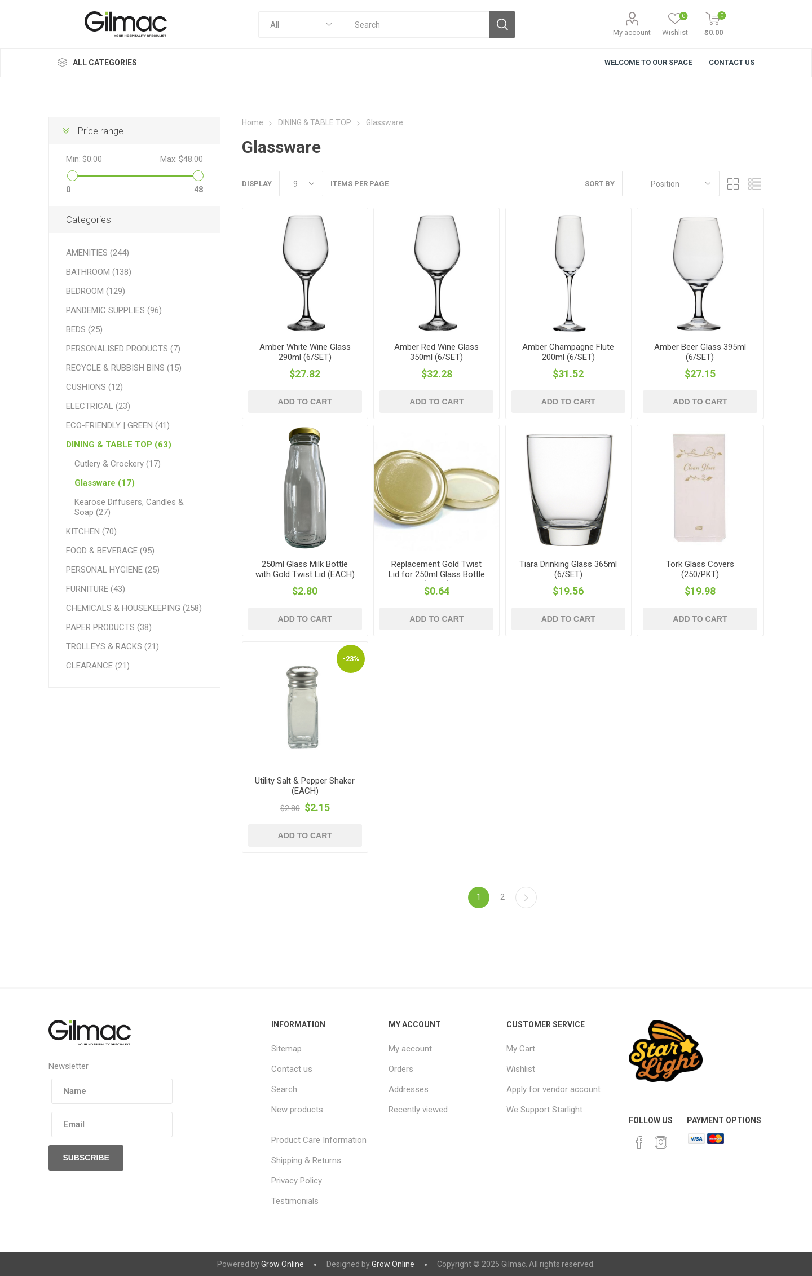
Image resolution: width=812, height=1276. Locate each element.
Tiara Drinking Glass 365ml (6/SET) (568, 569)
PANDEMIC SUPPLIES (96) (114, 310)
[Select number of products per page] (301, 183)
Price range (100, 131)
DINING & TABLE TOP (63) (118, 444)
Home (252, 122)
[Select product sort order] (671, 183)
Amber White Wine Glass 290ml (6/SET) (305, 352)
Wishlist (520, 1069)
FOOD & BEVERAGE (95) (110, 550)
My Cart (520, 1049)
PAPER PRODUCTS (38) (109, 627)
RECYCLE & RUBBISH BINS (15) (124, 368)
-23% (350, 658)
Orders (401, 1069)
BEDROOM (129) (95, 291)
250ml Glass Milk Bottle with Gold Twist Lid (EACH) (305, 569)
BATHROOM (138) (98, 272)
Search (284, 1089)
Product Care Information (319, 1140)
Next (526, 897)
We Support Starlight (544, 1110)
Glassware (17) (104, 483)
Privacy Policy (296, 1181)
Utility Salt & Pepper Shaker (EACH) (305, 786)
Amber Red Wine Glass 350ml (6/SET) (436, 352)
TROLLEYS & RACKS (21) (112, 646)
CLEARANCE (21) (98, 666)
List (755, 183)
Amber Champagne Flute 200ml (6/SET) (568, 352)
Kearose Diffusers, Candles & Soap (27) (129, 507)
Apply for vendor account (553, 1089)
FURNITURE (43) (95, 589)
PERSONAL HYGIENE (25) (113, 570)
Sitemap (286, 1049)
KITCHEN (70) (91, 531)
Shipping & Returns (306, 1160)
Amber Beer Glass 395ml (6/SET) (700, 352)
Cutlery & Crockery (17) (117, 464)
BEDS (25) (84, 329)
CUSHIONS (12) (94, 387)
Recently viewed (418, 1110)
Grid (733, 183)
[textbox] (416, 24)
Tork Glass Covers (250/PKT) (700, 569)
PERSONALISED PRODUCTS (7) (123, 349)
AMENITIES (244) (97, 253)
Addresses (409, 1089)
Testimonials (295, 1201)
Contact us (291, 1069)
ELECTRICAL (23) (98, 406)
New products (297, 1110)
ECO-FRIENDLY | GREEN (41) (118, 425)
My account (632, 32)
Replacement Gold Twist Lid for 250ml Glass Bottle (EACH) (437, 574)
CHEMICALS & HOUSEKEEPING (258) (134, 608)
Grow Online (282, 1264)
